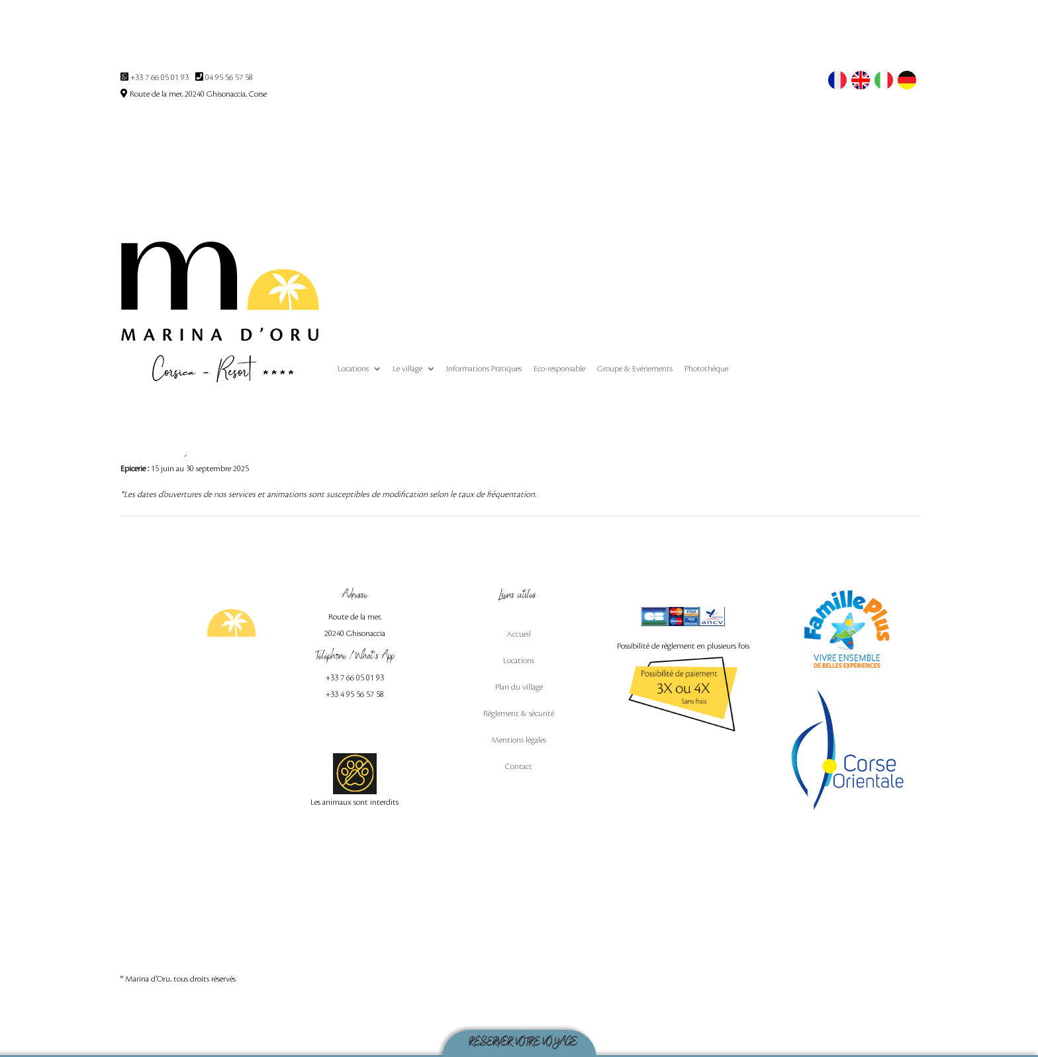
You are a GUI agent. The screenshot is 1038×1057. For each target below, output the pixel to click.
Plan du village (519, 687)
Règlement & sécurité (518, 713)
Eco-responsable (559, 368)
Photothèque (706, 368)
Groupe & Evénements (635, 368)
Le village (407, 368)
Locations (353, 368)
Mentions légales (518, 740)
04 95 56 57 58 (229, 77)
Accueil (518, 634)
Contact (518, 766)
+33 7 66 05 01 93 (159, 77)
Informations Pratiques (484, 368)
